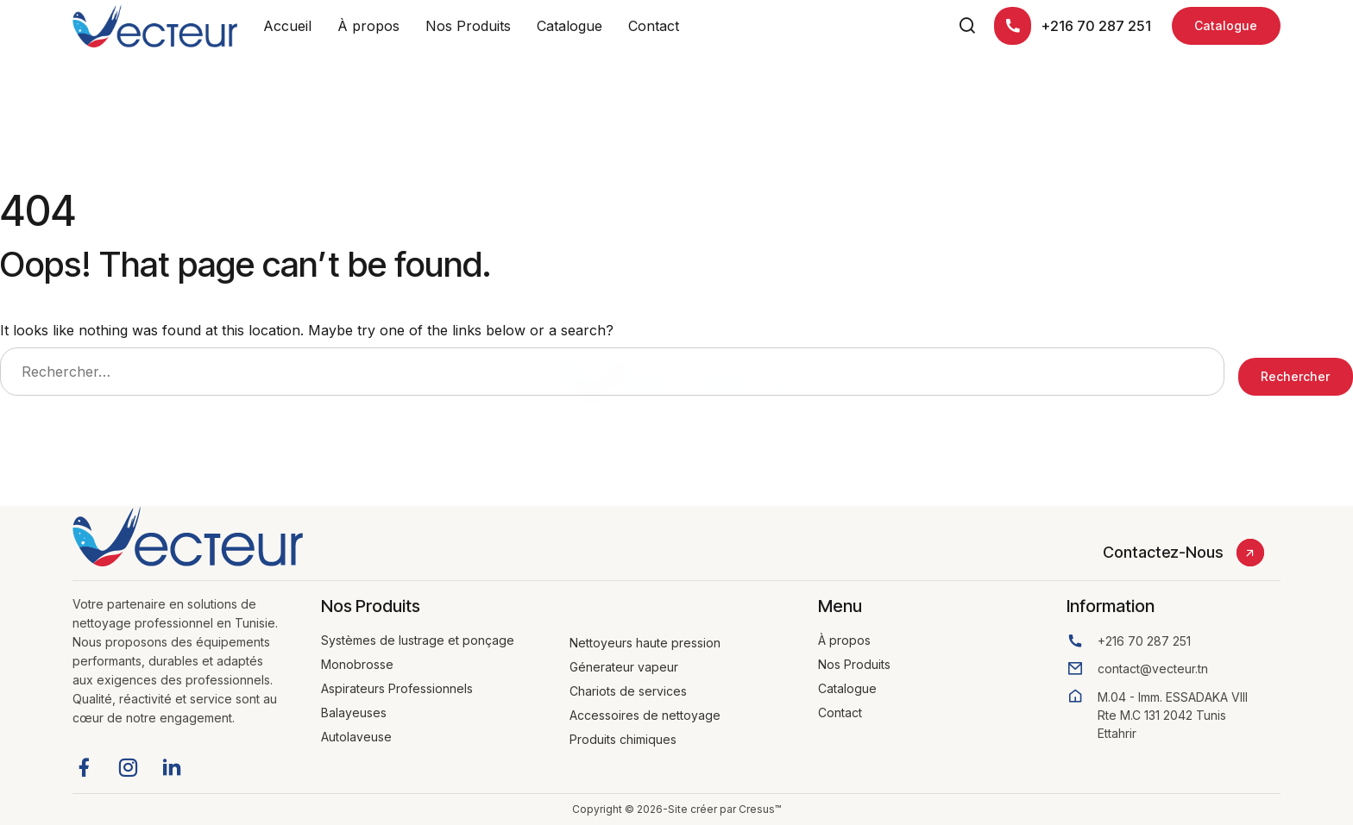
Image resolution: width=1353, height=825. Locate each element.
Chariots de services (628, 691)
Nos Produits (468, 25)
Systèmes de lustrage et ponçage (417, 640)
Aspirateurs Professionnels (397, 688)
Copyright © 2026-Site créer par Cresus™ (676, 809)
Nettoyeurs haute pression (645, 642)
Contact (653, 25)
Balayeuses (354, 712)
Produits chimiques (623, 739)
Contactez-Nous (1163, 552)
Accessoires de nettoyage (645, 715)
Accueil (287, 25)
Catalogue (569, 25)
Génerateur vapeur (624, 666)
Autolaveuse (356, 736)
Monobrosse (357, 664)
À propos (368, 25)
